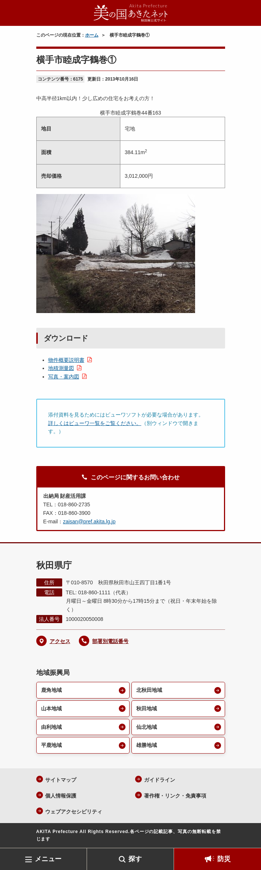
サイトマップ (60, 780)
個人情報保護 (60, 796)
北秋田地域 (149, 690)
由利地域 (51, 727)
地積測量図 (61, 368)
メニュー (48, 859)
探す (135, 859)
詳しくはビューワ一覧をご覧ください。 (94, 423)
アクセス (60, 641)
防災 (224, 859)
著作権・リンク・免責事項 (175, 796)
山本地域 (51, 708)
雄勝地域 (146, 745)
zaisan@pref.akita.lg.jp (89, 521)
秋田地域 (146, 708)
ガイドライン (159, 780)
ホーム (91, 35)
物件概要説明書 (66, 360)
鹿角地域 (51, 690)
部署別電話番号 (110, 641)
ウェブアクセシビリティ (73, 812)
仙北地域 (146, 727)
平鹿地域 (51, 745)
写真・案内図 (63, 377)
